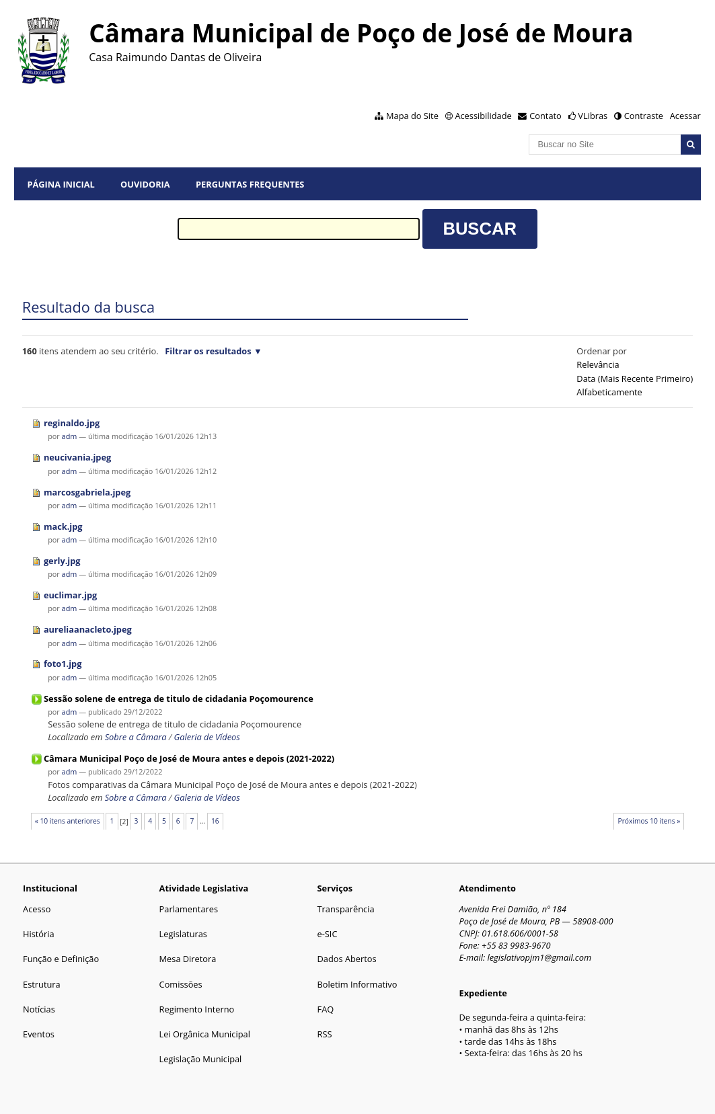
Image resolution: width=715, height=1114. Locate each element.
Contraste (643, 116)
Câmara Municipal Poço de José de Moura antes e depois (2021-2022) (189, 758)
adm (69, 436)
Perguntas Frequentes (250, 184)
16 (215, 821)
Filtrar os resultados (208, 351)
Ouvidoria (145, 184)
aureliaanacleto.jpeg (88, 629)
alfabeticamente (609, 392)
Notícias (39, 1009)
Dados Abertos (347, 959)
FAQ (325, 1009)
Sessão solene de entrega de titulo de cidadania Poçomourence (178, 698)
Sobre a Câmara (136, 737)
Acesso (36, 909)
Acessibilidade (483, 116)
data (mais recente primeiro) (634, 378)
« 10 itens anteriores (67, 821)
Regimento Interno (197, 1009)
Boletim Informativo (357, 984)
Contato (545, 116)
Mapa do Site (412, 116)
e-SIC (327, 934)
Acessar (685, 116)
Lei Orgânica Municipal (204, 1034)
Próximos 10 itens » (649, 821)
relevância (597, 364)
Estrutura (42, 984)
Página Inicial (60, 184)
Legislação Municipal (200, 1059)
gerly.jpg (62, 561)
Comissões (180, 984)
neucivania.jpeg (77, 457)
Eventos (38, 1034)
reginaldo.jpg (72, 423)
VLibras (592, 116)
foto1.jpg (63, 664)
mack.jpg (63, 526)
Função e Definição (61, 959)
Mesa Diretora (188, 959)
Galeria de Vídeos (207, 737)
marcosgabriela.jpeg (87, 492)
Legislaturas (183, 934)
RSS (324, 1034)
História (38, 934)
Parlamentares (188, 909)
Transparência (346, 909)
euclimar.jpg (70, 595)
